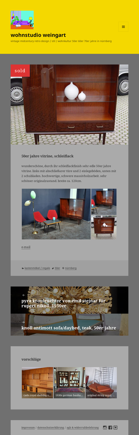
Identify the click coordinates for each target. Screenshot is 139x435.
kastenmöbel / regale (37, 268)
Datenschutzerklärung (50, 427)
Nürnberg (71, 268)
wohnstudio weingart (38, 34)
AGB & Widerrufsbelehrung (83, 427)
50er (57, 268)
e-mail (25, 247)
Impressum (28, 427)
